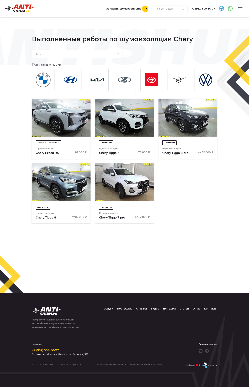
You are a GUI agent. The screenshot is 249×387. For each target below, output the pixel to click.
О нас (196, 308)
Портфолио (124, 308)
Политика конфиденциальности (146, 365)
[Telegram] (207, 351)
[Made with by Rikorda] (201, 365)
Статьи (184, 308)
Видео (155, 308)
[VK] (200, 351)
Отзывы (141, 308)
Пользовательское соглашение (110, 365)
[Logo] (19, 8)
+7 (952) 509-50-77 (45, 350)
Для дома (169, 308)
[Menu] (240, 9)
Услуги (108, 308)
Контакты (210, 308)
